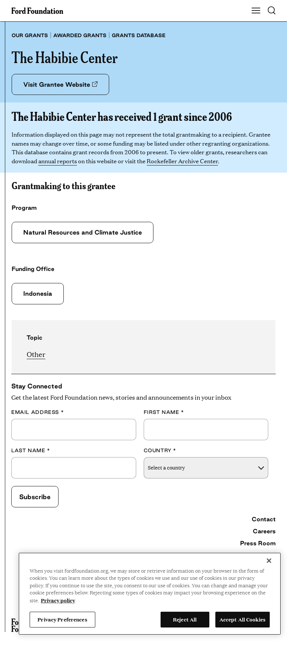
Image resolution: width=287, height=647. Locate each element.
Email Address (37, 412)
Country (160, 450)
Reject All (185, 619)
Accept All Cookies (242, 619)
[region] (149, 593)
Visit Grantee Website (60, 84)
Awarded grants (80, 35)
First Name (164, 412)
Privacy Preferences (62, 619)
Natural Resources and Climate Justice (82, 232)
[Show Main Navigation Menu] (256, 11)
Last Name (30, 450)
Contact (264, 519)
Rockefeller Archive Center (182, 160)
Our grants (30, 35)
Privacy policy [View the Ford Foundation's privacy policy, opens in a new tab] (58, 600)
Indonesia (37, 293)
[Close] (269, 560)
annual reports (57, 160)
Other (36, 354)
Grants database (138, 35)
